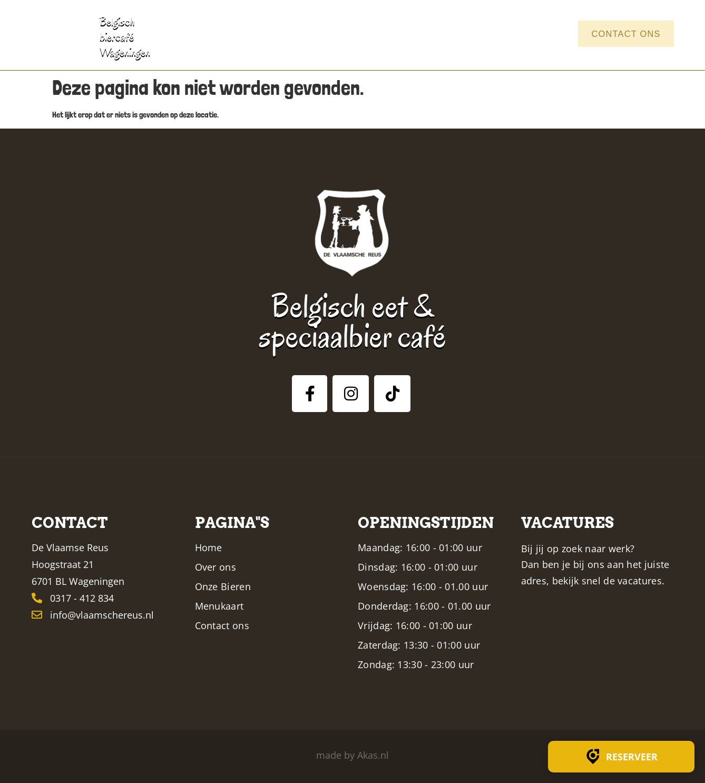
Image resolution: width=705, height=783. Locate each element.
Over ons (338, 33)
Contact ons (622, 33)
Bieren (390, 33)
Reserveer (621, 757)
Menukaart (453, 33)
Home (290, 33)
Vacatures (532, 33)
